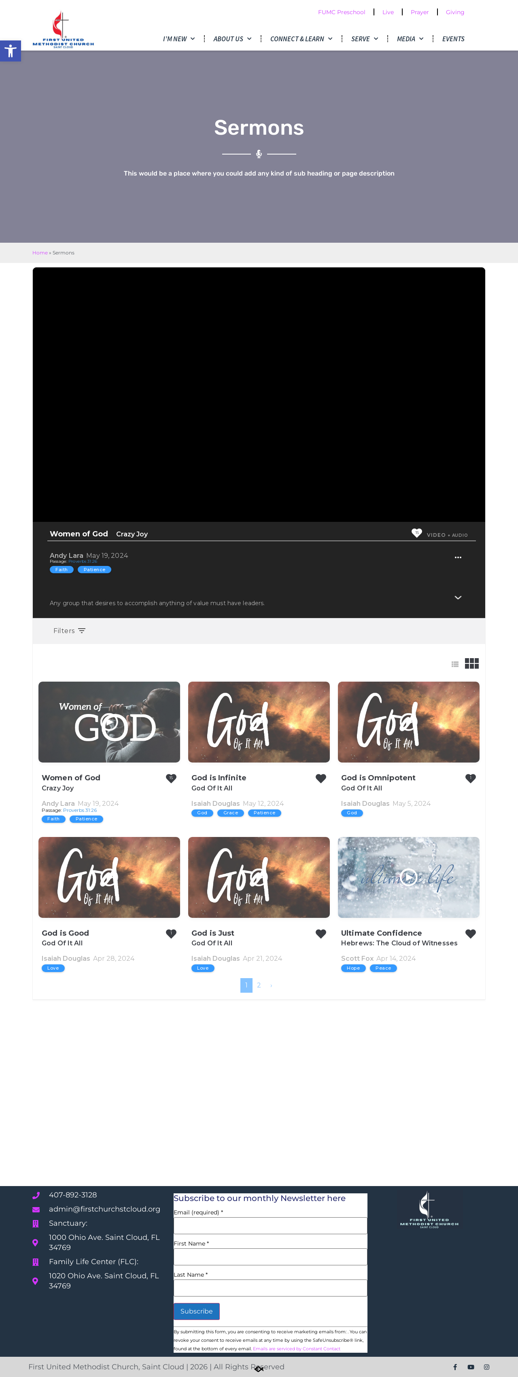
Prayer (420, 12)
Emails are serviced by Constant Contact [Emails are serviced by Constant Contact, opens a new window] (296, 1349)
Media (410, 38)
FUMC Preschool (341, 12)
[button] (10, 50)
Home (40, 253)
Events (453, 38)
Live (388, 12)
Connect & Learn (301, 38)
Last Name (191, 1274)
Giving (455, 12)
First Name (191, 1243)
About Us (232, 38)
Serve (364, 38)
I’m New (179, 38)
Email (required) (198, 1212)
